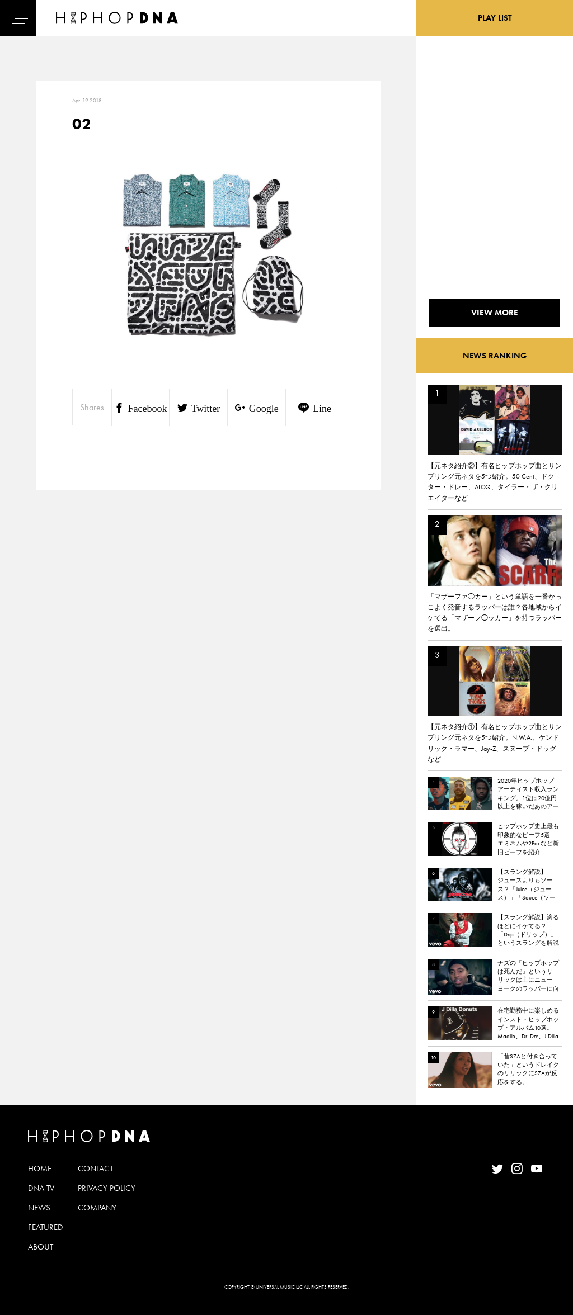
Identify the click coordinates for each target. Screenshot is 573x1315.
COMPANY (97, 1207)
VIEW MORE (494, 312)
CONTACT (95, 1168)
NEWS (39, 1207)
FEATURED (45, 1227)
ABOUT (40, 1246)
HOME (39, 1168)
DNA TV (41, 1188)
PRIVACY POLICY (106, 1188)
